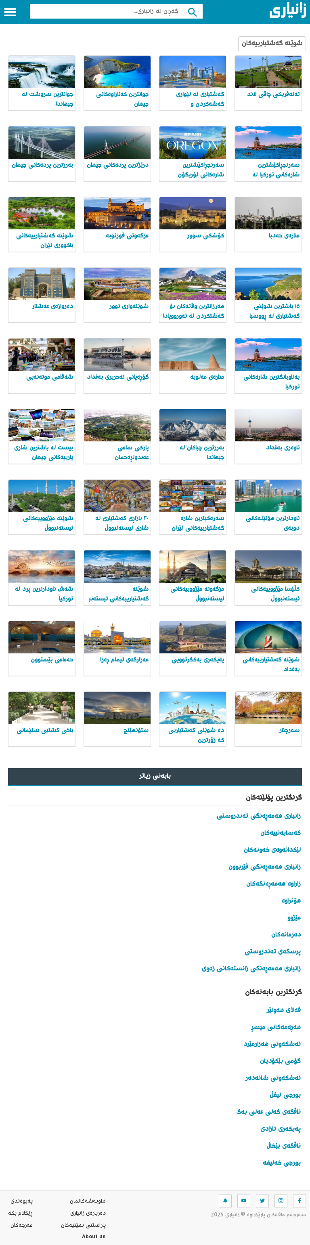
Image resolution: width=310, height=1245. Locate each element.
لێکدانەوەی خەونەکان (272, 850)
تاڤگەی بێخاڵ (283, 1146)
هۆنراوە (291, 901)
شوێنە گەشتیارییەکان (272, 44)
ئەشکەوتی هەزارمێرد (272, 1044)
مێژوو (294, 918)
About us (94, 1238)
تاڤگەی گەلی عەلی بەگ (268, 1112)
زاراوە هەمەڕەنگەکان (273, 884)
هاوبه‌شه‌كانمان (88, 1201)
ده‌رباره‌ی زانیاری (88, 1213)
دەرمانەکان (286, 935)
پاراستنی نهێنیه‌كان (83, 1226)
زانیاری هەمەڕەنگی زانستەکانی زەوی (251, 969)
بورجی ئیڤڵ (285, 1095)
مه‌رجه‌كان (21, 1226)
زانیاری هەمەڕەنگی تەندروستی (259, 816)
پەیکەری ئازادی (280, 1129)
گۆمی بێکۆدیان (280, 1061)
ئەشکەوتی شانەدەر (273, 1078)
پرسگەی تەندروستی (273, 952)
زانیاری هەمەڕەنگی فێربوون (264, 867)
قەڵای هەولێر (284, 1010)
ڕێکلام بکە (20, 1213)
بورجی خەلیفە (282, 1163)
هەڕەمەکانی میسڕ (276, 1027)
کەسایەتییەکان (280, 833)
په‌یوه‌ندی (21, 1201)
